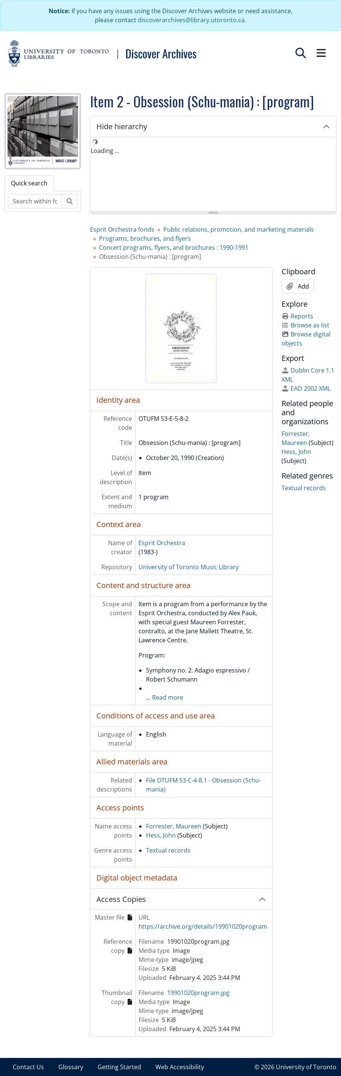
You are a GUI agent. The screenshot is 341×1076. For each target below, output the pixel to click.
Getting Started (119, 1067)
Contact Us (28, 1067)
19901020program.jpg (198, 993)
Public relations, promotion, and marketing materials (238, 229)
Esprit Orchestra (162, 543)
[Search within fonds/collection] (35, 201)
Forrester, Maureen (173, 826)
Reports (297, 316)
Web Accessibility (179, 1067)
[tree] (213, 174)
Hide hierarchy (121, 126)
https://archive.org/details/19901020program (203, 926)
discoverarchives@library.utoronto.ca (191, 20)
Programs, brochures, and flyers (145, 238)
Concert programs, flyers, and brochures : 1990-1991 (173, 247)
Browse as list (305, 325)
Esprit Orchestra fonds (122, 229)
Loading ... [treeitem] (105, 151)
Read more (167, 697)
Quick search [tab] (29, 183)
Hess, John (161, 835)
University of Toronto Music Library (189, 567)
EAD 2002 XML (306, 388)
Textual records (168, 850)
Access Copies (121, 899)
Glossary (70, 1067)
